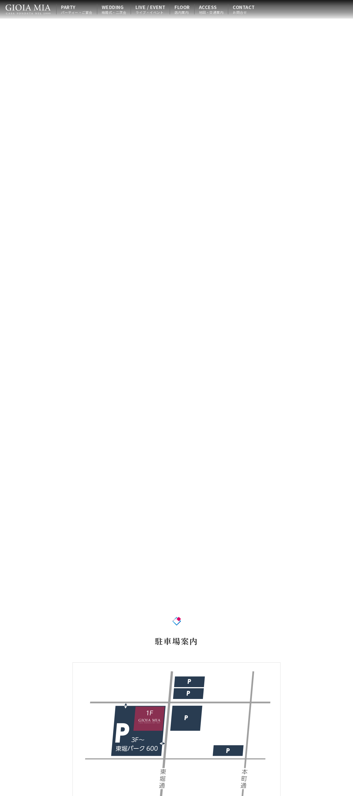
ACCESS (211, 9)
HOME (28, 9)
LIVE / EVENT (150, 9)
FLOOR (182, 9)
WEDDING (114, 9)
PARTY (76, 9)
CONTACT (244, 9)
